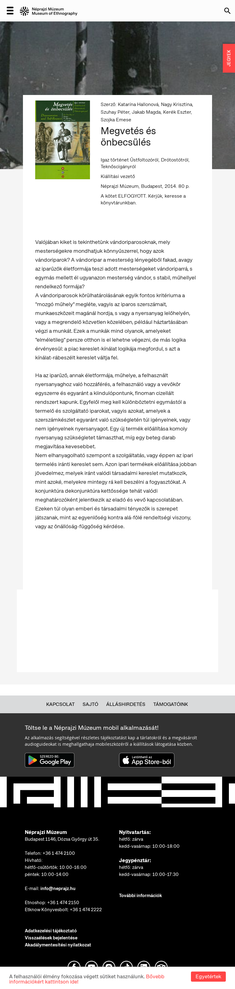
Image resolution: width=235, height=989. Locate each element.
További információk (140, 895)
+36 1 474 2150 (63, 903)
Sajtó (90, 704)
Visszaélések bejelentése (51, 938)
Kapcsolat (60, 704)
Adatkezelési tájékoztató (51, 931)
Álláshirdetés (125, 704)
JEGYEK (229, 58)
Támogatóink (170, 704)
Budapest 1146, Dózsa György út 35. (62, 839)
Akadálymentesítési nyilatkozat (58, 945)
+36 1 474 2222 (86, 910)
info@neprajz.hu (58, 888)
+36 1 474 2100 (59, 853)
